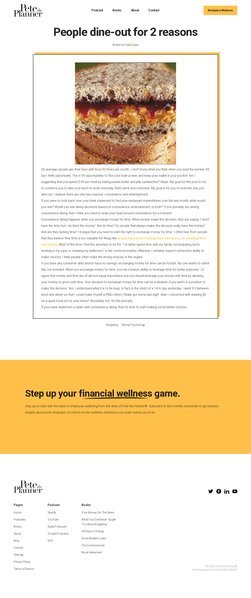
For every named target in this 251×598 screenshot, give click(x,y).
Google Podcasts (58, 538)
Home (17, 517)
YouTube (53, 524)
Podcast (97, 10)
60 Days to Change (93, 535)
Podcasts (19, 524)
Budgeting (112, 329)
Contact (153, 10)
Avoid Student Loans (94, 542)
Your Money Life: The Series (98, 517)
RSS (50, 545)
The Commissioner (93, 549)
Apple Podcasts (57, 531)
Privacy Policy (22, 566)
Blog (16, 545)
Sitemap (19, 559)
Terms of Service (24, 573)
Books (117, 10)
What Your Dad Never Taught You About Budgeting (99, 526)
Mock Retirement (92, 556)
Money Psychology (133, 329)
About (135, 10)
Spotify (52, 517)
